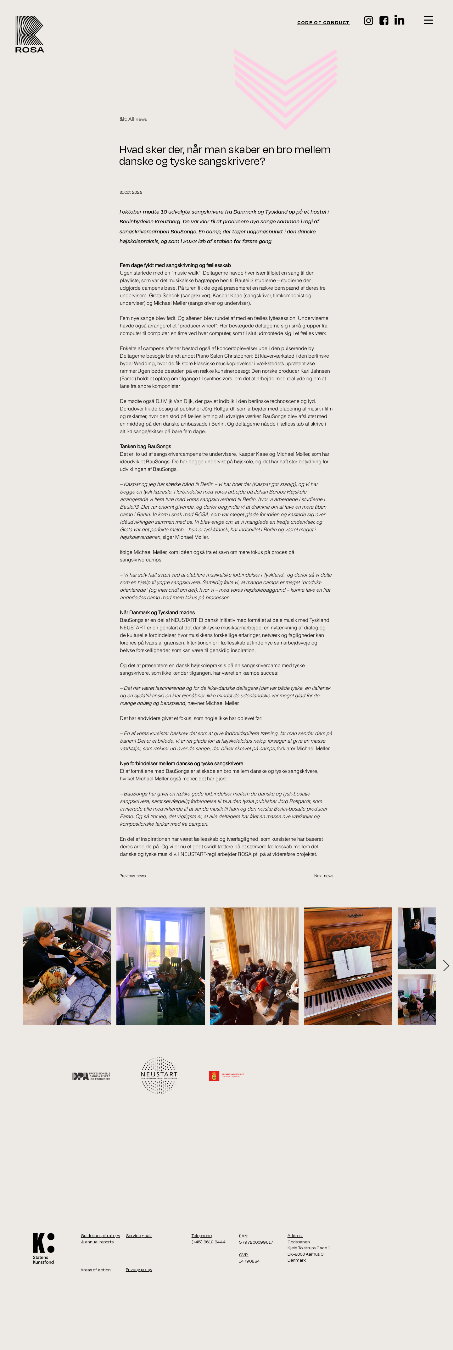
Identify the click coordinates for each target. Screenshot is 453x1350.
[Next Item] (446, 966)
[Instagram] (368, 20)
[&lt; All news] (140, 119)
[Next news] (317, 875)
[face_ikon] (384, 20)
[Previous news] (140, 875)
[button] (428, 20)
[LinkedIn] (399, 20)
